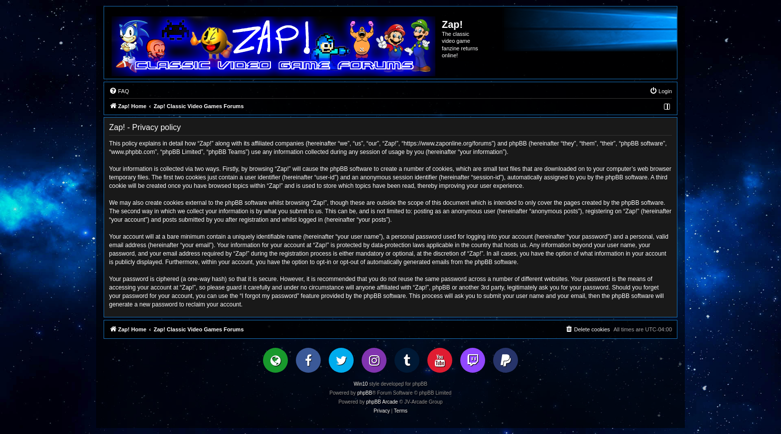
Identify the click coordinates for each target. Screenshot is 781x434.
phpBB (364, 393)
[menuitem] (119, 91)
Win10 (361, 384)
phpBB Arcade (382, 402)
